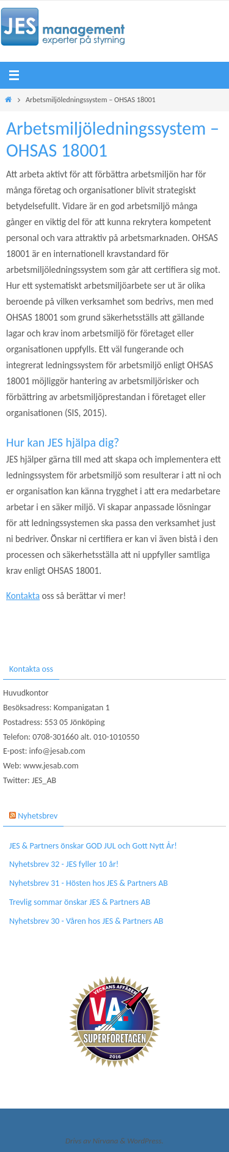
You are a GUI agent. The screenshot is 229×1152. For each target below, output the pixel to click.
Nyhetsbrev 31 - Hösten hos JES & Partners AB (88, 883)
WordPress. (145, 1140)
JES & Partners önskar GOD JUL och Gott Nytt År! (93, 846)
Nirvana (105, 1140)
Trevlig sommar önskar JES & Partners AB (79, 902)
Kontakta (23, 595)
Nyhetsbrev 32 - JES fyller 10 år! (63, 864)
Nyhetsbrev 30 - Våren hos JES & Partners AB (86, 921)
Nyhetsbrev (37, 816)
